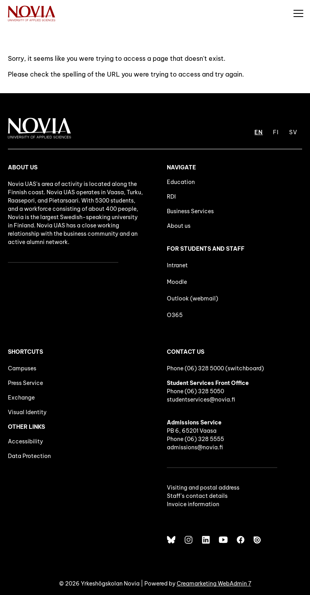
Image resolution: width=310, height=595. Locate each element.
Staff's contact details (197, 495)
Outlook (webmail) (192, 298)
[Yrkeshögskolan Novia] (31, 13)
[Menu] (298, 13)
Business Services (190, 211)
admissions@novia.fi (195, 447)
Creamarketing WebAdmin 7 (214, 583)
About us (178, 225)
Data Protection (29, 456)
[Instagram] (188, 539)
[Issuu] (258, 539)
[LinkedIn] (206, 539)
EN (258, 132)
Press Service (25, 383)
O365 (175, 315)
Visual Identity (27, 412)
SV (293, 132)
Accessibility (25, 441)
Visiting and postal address (203, 487)
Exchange (21, 397)
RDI (171, 196)
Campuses (22, 368)
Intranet (177, 265)
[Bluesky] (171, 539)
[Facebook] (240, 539)
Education (181, 182)
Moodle (177, 281)
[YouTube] (223, 539)
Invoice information (193, 504)
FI (276, 132)
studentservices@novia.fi (201, 399)
